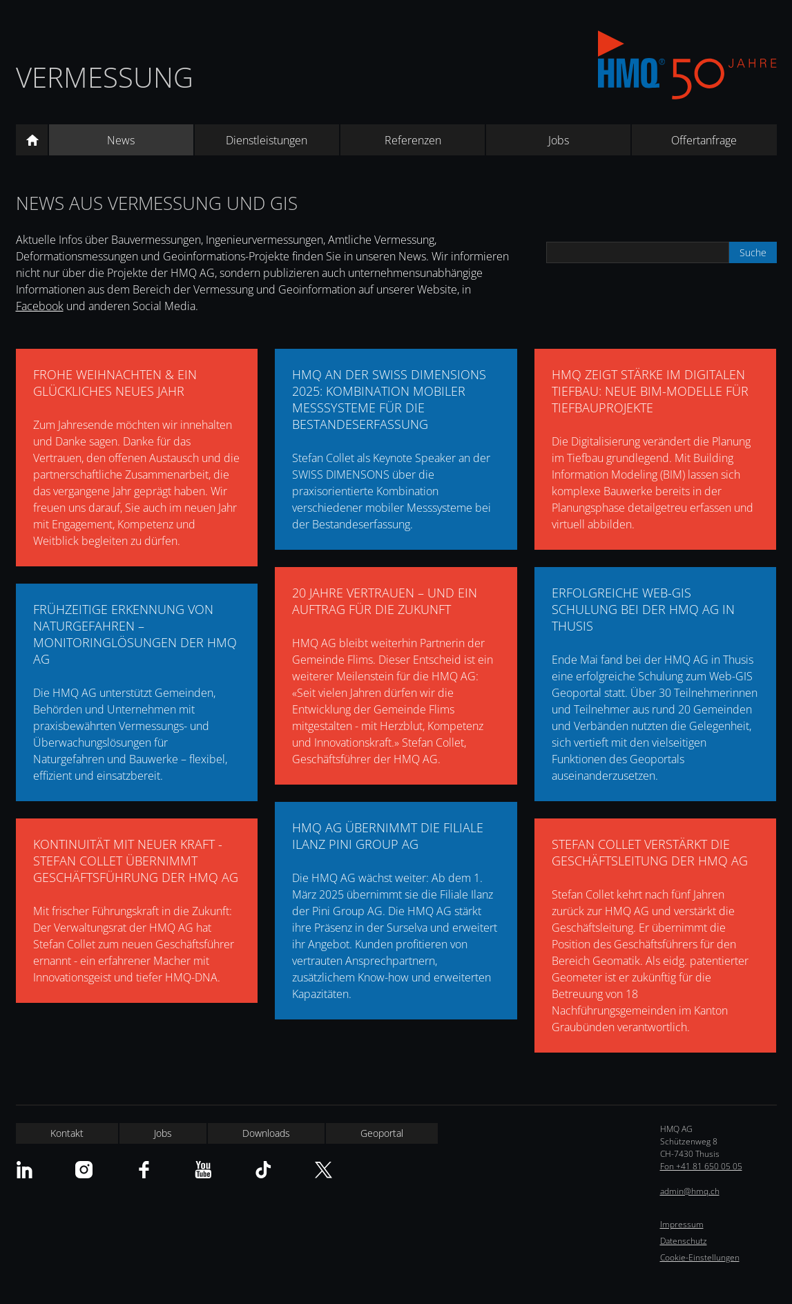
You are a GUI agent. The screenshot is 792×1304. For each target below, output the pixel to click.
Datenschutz (683, 1241)
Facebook (40, 306)
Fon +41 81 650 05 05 (701, 1166)
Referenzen (413, 140)
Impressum (682, 1224)
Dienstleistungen (266, 140)
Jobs (558, 140)
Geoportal (381, 1133)
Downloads (266, 1133)
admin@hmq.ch (689, 1191)
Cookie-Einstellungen (700, 1257)
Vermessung (104, 77)
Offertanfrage (704, 140)
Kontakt (67, 1133)
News (121, 140)
